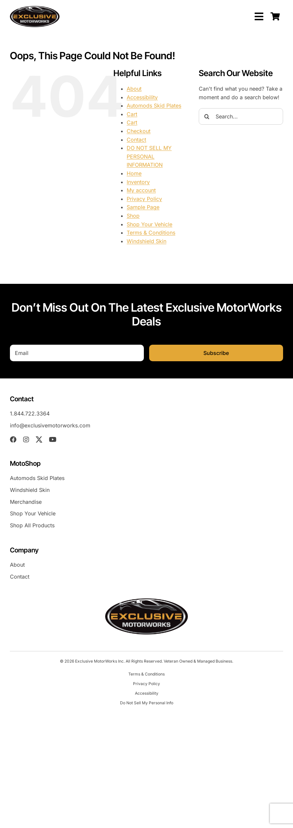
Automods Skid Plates (154, 105)
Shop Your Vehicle (149, 224)
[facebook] (13, 439)
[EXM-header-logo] (35, 8)
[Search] (207, 116)
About (134, 88)
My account (141, 190)
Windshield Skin (146, 241)
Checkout (138, 131)
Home (134, 173)
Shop (133, 215)
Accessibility (142, 97)
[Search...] (241, 116)
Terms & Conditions (151, 232)
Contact (136, 139)
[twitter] (39, 439)
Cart (132, 114)
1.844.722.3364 (30, 413)
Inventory (138, 182)
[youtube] (53, 439)
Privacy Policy (144, 199)
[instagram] (26, 439)
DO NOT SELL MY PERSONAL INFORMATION (149, 156)
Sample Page (143, 207)
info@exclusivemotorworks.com (50, 425)
